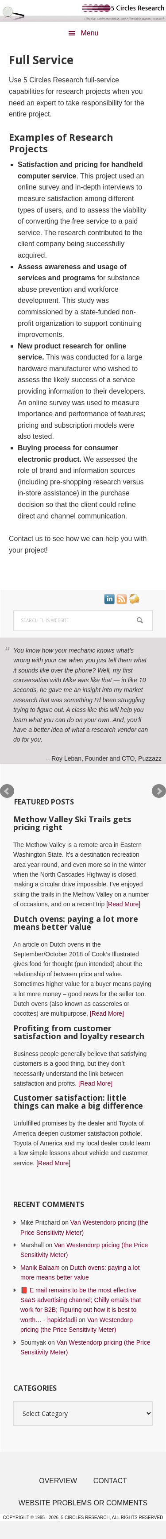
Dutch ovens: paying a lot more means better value (75, 922)
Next (159, 791)
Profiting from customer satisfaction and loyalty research (78, 1032)
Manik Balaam (40, 1267)
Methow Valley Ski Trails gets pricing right (72, 823)
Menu (89, 33)
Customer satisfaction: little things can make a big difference (78, 1101)
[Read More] (123, 904)
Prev (7, 791)
